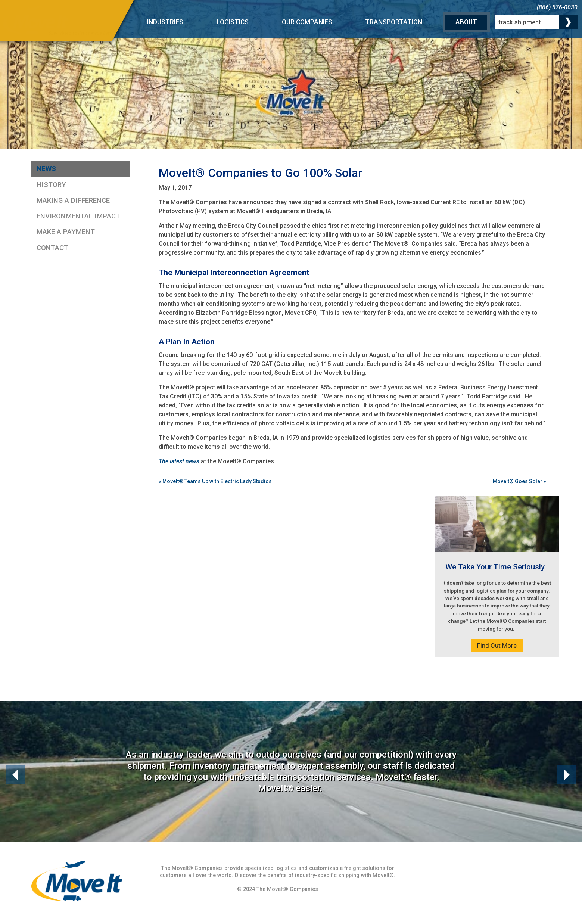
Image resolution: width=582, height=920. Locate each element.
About (466, 22)
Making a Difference (73, 200)
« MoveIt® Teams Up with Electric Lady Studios (215, 481)
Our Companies (307, 22)
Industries (165, 22)
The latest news (179, 461)
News (46, 169)
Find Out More (497, 645)
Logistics (233, 22)
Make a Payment (66, 232)
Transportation (393, 22)
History (51, 185)
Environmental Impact (78, 216)
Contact (52, 248)
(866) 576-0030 (557, 7)
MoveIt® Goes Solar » (519, 481)
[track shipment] (536, 22)
